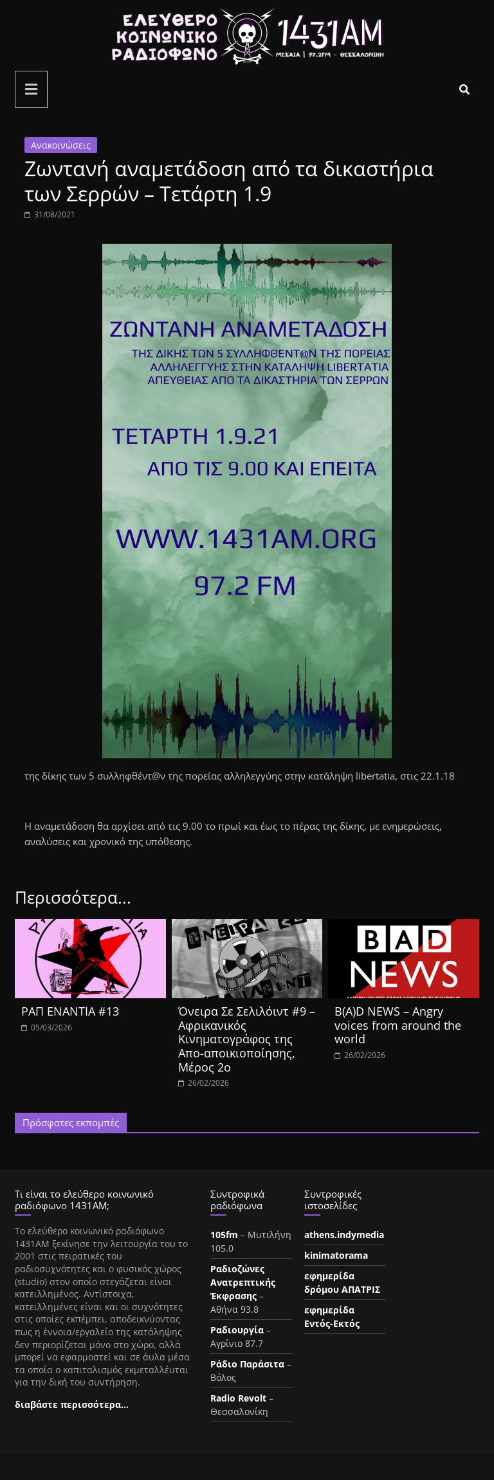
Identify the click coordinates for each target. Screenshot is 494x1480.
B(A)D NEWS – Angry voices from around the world (397, 1024)
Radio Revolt (238, 1398)
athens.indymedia (344, 1235)
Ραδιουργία (237, 1330)
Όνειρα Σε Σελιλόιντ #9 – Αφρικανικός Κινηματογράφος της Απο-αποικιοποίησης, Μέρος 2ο (246, 1038)
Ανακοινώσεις (61, 145)
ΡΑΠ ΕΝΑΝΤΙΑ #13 (70, 1011)
